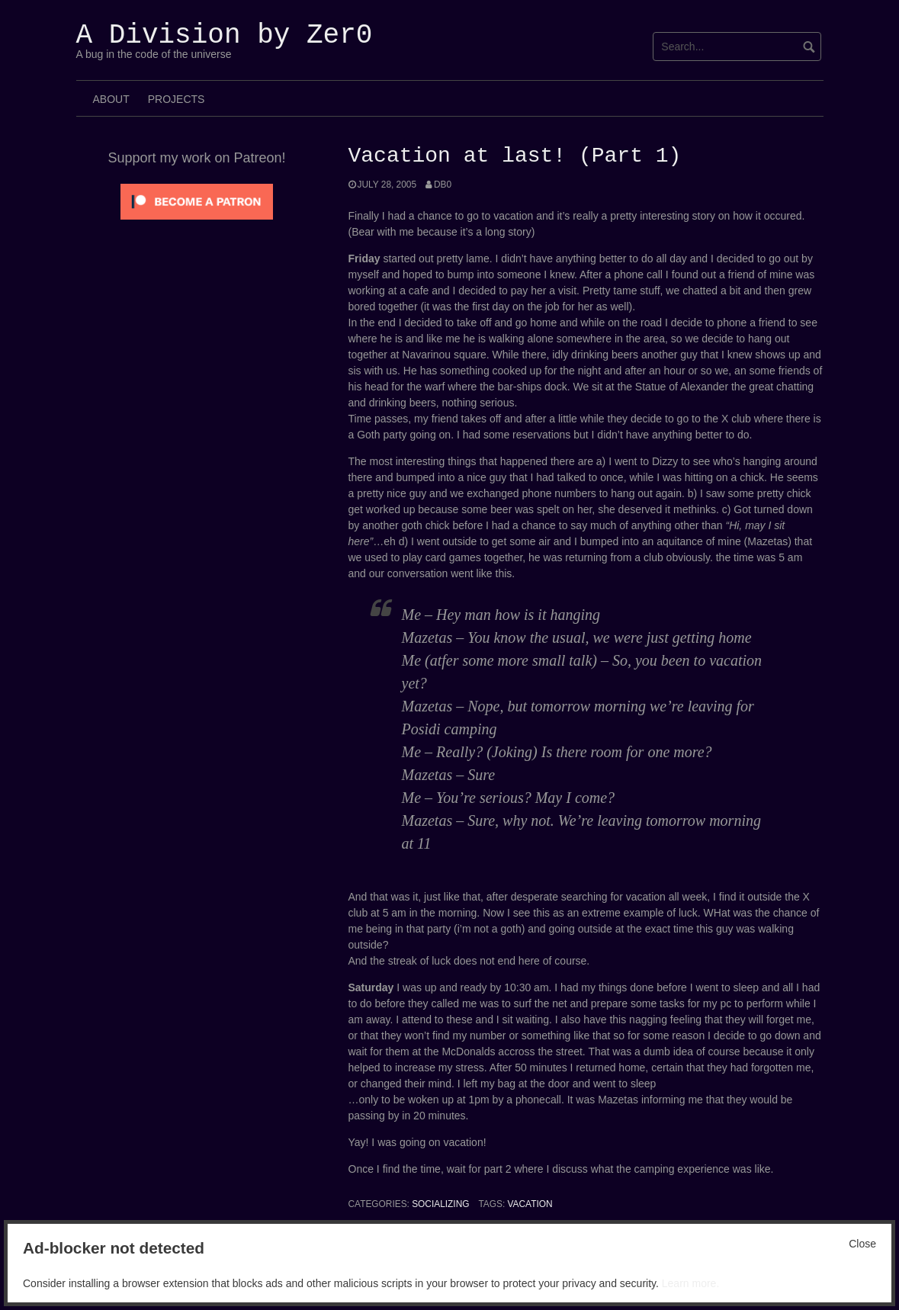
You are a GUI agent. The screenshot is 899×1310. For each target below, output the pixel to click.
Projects (176, 99)
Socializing (440, 1204)
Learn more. (690, 1283)
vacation (530, 1204)
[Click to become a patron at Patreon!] (196, 200)
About (111, 99)
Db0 (442, 184)
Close (862, 1244)
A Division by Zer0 (224, 35)
